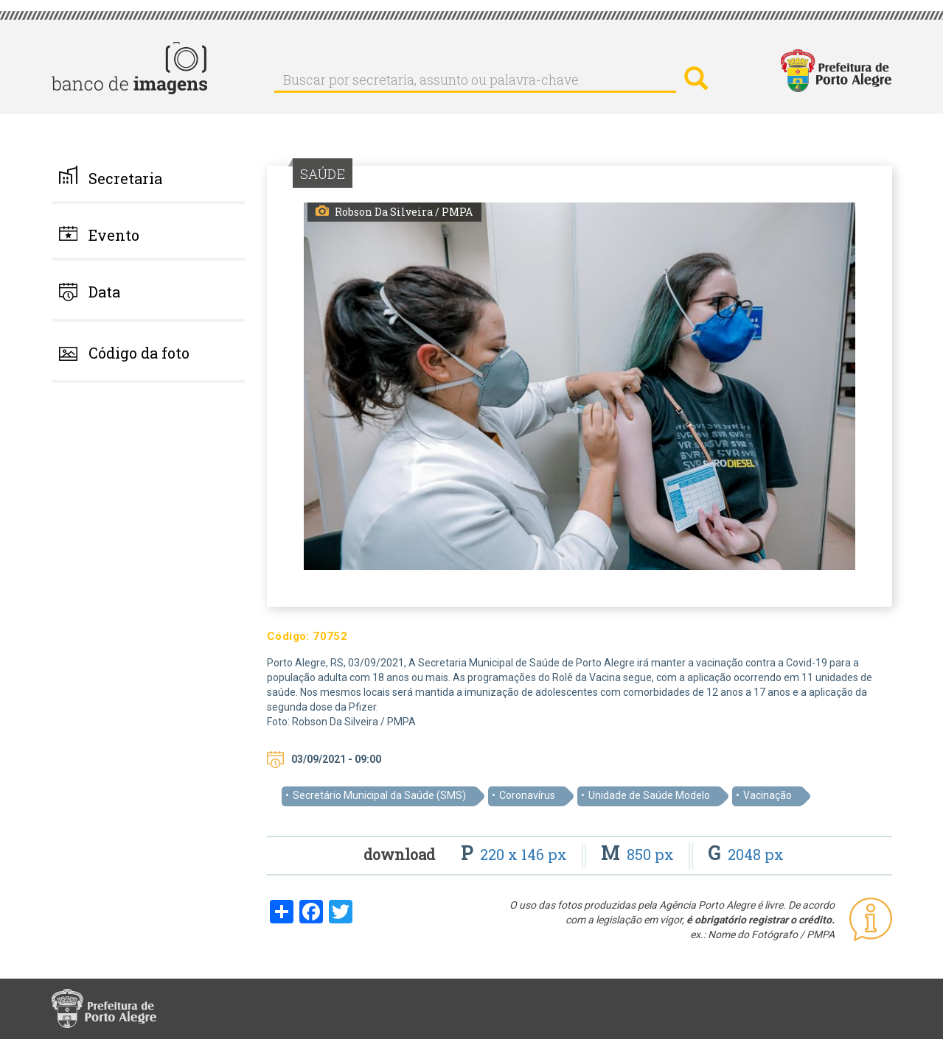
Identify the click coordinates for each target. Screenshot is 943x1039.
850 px (639, 854)
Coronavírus (527, 795)
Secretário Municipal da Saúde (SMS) (379, 795)
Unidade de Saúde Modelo (649, 795)
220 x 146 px (516, 854)
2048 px (746, 854)
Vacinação (767, 795)
